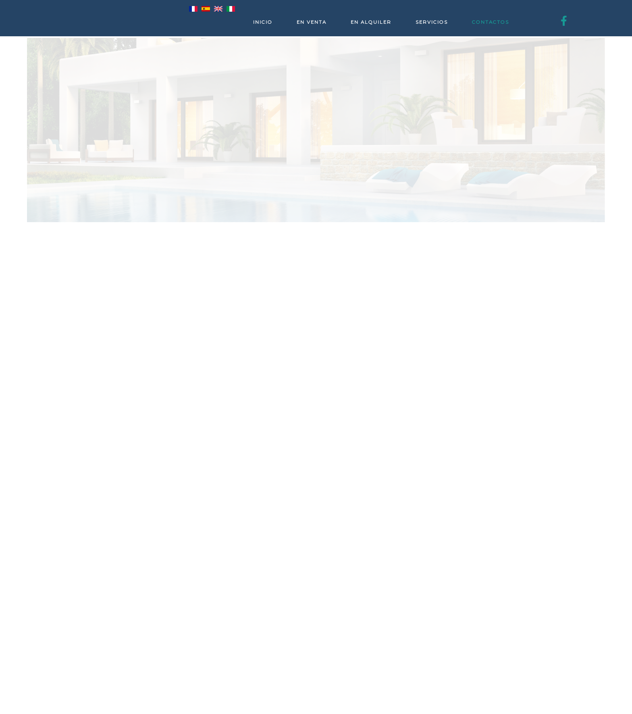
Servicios (432, 22)
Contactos (490, 22)
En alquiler (371, 22)
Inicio (262, 22)
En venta (311, 22)
